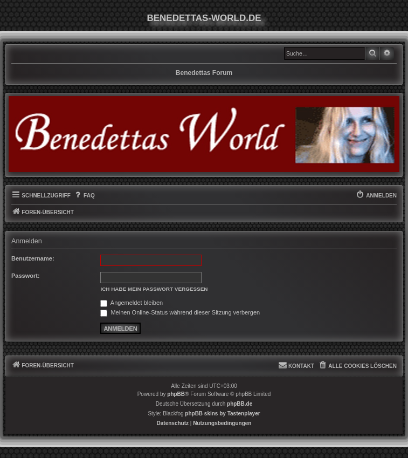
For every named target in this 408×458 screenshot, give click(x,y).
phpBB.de (239, 404)
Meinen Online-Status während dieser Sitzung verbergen (180, 312)
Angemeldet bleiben (131, 302)
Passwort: (25, 275)
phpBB (176, 394)
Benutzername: (32, 258)
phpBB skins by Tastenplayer (222, 413)
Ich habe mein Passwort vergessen (154, 289)
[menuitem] (84, 195)
